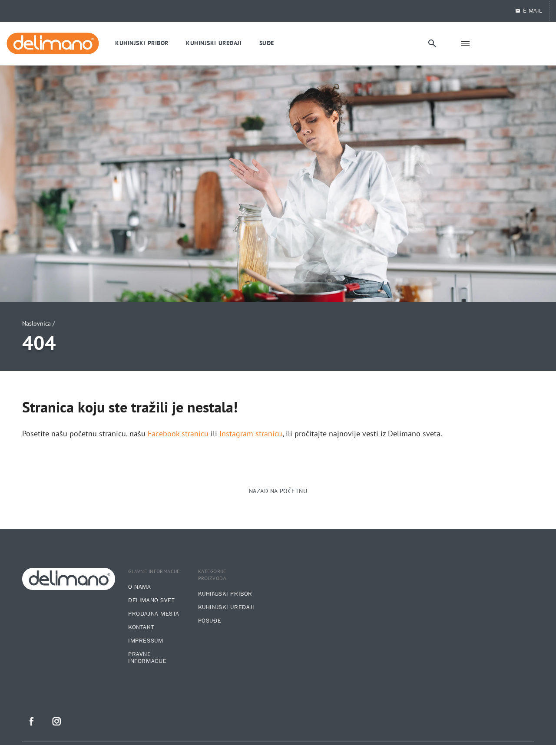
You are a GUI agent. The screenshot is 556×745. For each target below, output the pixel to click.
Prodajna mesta (153, 614)
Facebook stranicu (178, 433)
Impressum (145, 641)
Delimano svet (151, 600)
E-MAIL (529, 11)
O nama (139, 587)
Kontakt (141, 627)
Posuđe (209, 621)
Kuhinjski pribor (225, 594)
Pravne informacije (147, 657)
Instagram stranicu (250, 433)
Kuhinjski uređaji (226, 607)
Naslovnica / (38, 323)
